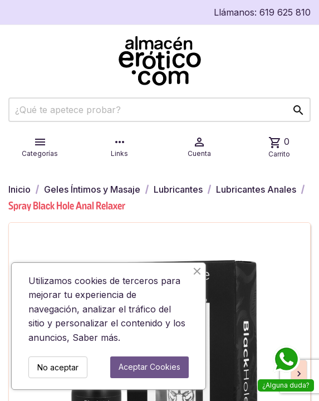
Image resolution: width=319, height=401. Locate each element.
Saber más (95, 337)
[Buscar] (159, 110)
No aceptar (57, 367)
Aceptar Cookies (149, 366)
